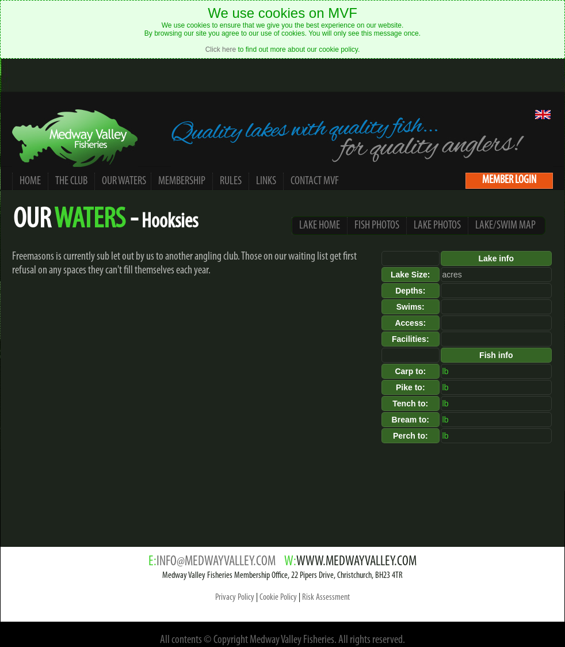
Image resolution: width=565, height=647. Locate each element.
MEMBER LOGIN (509, 180)
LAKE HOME (319, 225)
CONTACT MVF (315, 181)
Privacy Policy (234, 597)
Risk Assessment (326, 597)
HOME (30, 181)
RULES (231, 181)
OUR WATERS (124, 181)
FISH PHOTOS (376, 225)
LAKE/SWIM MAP (505, 225)
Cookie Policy (278, 597)
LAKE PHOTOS (437, 225)
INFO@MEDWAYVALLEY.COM (216, 562)
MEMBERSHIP (181, 181)
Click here (220, 49)
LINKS (266, 181)
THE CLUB (71, 181)
